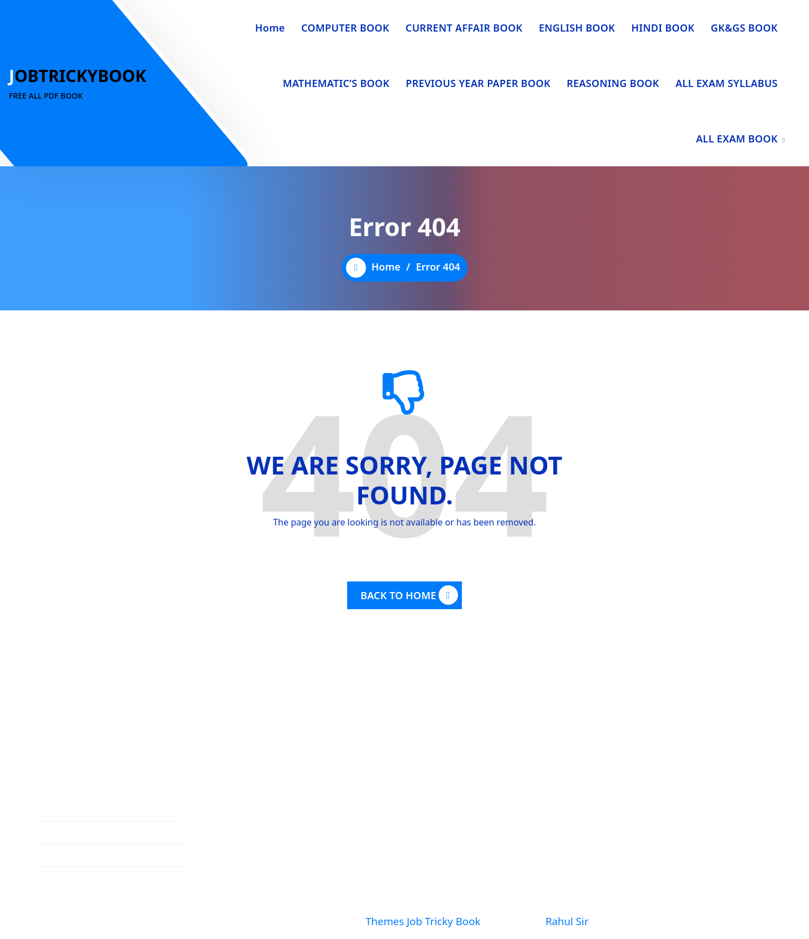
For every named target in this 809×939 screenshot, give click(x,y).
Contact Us (58, 869)
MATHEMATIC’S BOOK (336, 83)
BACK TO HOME (409, 595)
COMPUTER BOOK (345, 27)
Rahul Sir (566, 921)
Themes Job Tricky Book (422, 921)
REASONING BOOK (613, 83)
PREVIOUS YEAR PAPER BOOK (478, 83)
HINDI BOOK (663, 27)
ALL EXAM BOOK (736, 138)
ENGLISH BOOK (577, 27)
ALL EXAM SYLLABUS (726, 83)
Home (270, 27)
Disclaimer (57, 892)
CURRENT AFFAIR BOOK (463, 27)
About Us (54, 846)
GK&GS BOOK (744, 27)
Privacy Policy (63, 915)
